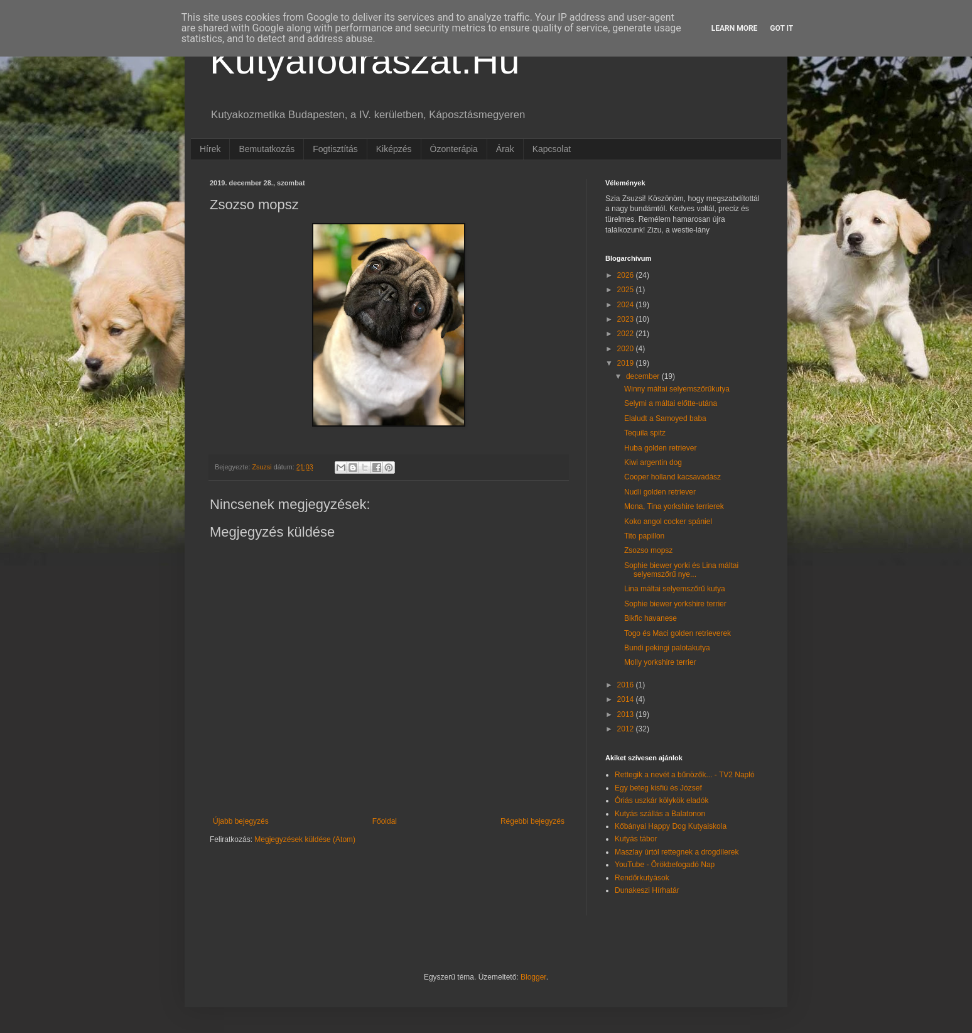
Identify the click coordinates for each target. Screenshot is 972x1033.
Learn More (734, 28)
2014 (626, 699)
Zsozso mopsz (648, 550)
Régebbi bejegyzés (532, 821)
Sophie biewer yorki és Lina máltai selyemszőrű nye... (681, 570)
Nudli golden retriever (660, 492)
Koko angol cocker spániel (668, 521)
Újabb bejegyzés (241, 821)
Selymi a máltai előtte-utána (670, 403)
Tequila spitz (645, 433)
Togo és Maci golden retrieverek (677, 633)
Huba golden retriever (660, 448)
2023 (626, 319)
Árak (505, 149)
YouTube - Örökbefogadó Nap (665, 864)
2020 (626, 348)
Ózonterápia (454, 149)
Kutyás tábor (636, 838)
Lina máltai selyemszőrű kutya (674, 588)
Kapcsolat (551, 149)
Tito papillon (644, 536)
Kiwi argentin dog (653, 462)
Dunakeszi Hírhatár (647, 890)
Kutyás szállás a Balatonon (660, 813)
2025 (626, 289)
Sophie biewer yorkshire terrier (675, 603)
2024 (626, 304)
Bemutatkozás (266, 149)
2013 (626, 714)
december (644, 376)
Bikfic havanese (650, 618)
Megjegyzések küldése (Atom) (304, 839)
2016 (626, 684)
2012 (626, 728)
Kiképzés (394, 149)
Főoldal (384, 821)
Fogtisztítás (335, 149)
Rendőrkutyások (642, 877)
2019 (626, 363)
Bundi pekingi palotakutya (667, 647)
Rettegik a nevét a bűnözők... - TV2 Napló (685, 774)
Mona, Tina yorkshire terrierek (674, 506)
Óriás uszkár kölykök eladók (661, 800)
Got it (781, 28)
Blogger (533, 977)
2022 (626, 333)
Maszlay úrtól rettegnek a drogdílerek (676, 852)
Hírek (210, 149)
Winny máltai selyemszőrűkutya (677, 389)
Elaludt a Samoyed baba (665, 418)
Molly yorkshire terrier (660, 662)
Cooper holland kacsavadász (672, 477)
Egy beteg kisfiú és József (658, 788)
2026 (626, 275)
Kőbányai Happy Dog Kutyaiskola (670, 826)
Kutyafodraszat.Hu (365, 61)
